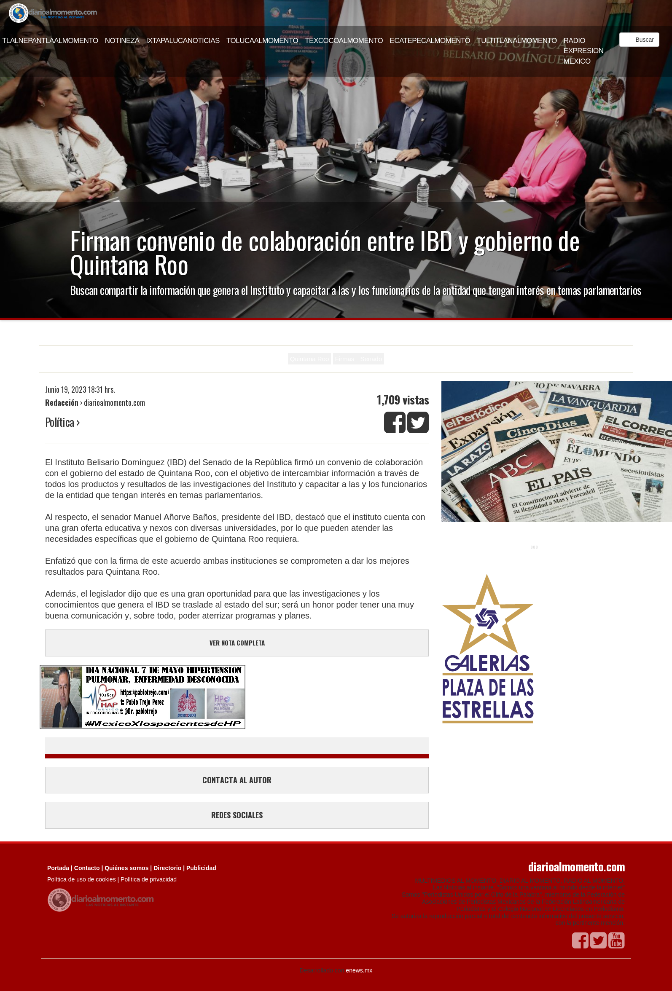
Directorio (167, 868)
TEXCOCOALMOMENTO (344, 41)
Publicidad (201, 868)
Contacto (87, 868)
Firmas (345, 358)
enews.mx (359, 970)
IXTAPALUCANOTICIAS (183, 41)
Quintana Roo (309, 358)
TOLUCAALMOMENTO (262, 41)
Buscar (644, 39)
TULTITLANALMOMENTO (517, 41)
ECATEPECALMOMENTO (430, 41)
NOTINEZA (122, 41)
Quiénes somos (126, 868)
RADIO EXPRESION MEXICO (584, 51)
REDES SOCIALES (237, 814)
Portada (58, 868)
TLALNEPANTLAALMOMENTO (50, 41)
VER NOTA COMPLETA (237, 642)
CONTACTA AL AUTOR (236, 779)
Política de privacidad (149, 879)
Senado (371, 358)
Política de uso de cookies (81, 879)
